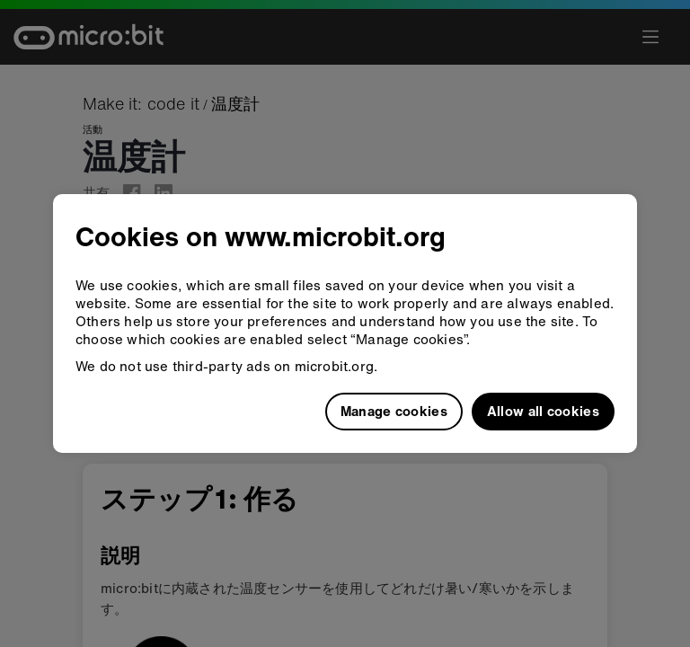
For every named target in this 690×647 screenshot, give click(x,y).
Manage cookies (394, 411)
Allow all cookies (543, 411)
